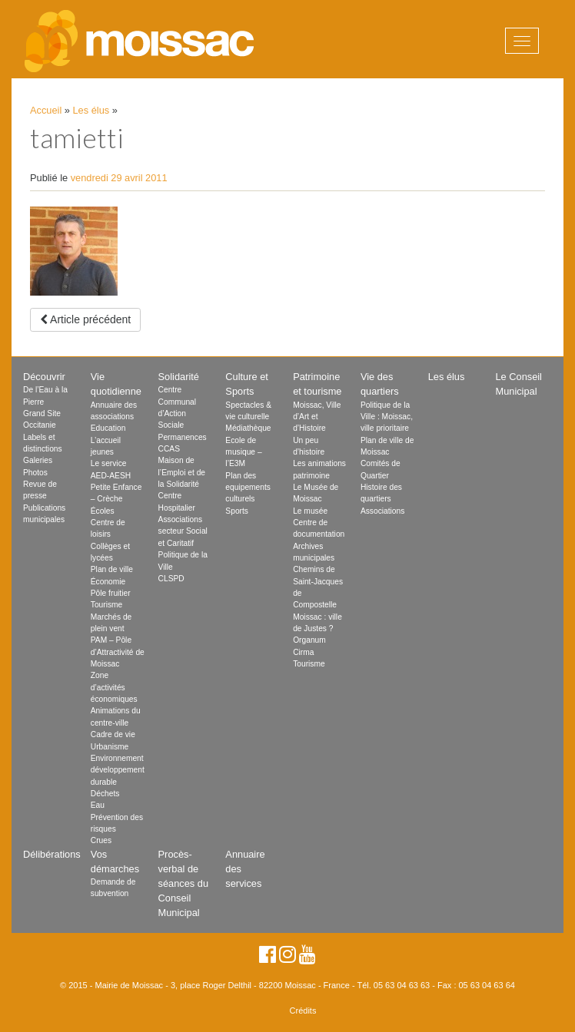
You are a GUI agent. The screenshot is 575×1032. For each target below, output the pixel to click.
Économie (108, 581)
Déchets (105, 793)
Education (108, 428)
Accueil (45, 110)
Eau (98, 805)
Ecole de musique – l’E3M (243, 452)
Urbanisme (109, 747)
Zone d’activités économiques (114, 687)
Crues (101, 840)
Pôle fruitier (111, 593)
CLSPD (171, 578)
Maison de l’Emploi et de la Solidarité (181, 472)
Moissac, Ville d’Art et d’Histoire (317, 417)
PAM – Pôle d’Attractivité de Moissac (118, 652)
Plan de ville (112, 569)
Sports (236, 511)
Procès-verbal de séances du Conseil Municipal (183, 883)
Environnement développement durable (118, 770)
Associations (382, 511)
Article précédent (85, 319)
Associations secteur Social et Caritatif (183, 531)
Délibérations (52, 854)
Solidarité (178, 376)
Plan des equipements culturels (248, 487)
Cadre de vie (113, 734)
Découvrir (44, 376)
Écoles (103, 511)
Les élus (91, 110)
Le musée (310, 511)
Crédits (303, 1010)
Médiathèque (248, 428)
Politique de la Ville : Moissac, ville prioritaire (387, 417)
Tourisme (107, 604)
